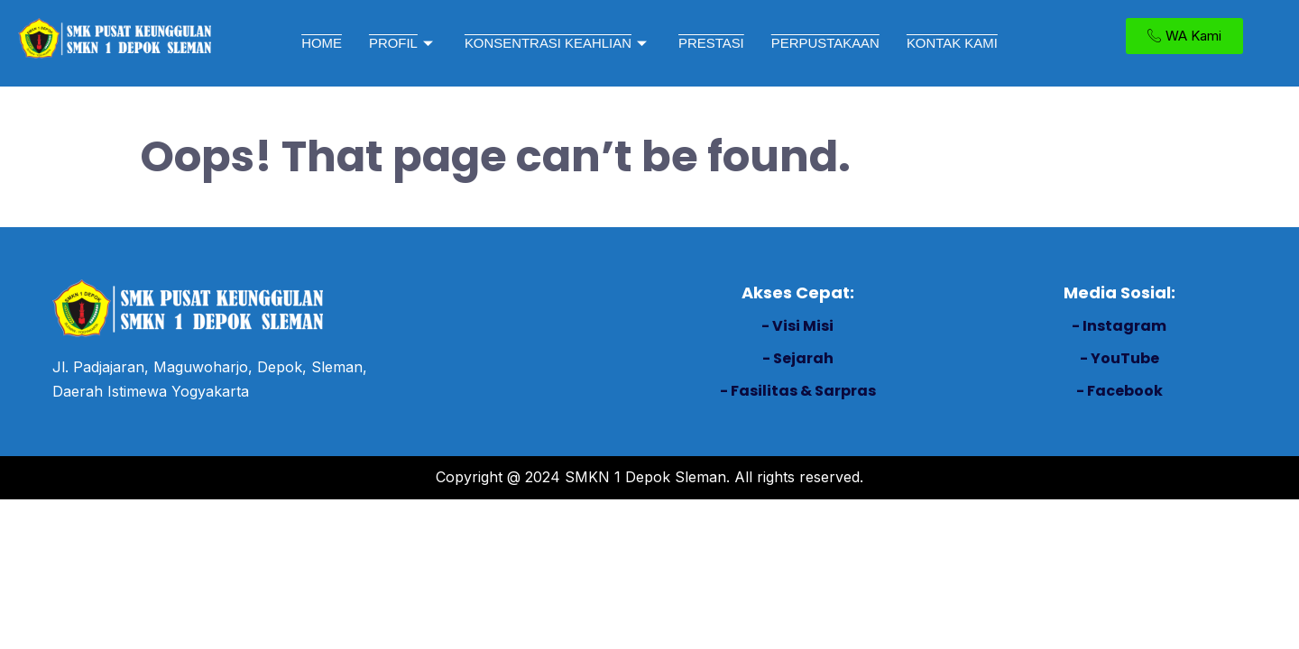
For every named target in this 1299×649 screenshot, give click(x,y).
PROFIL (402, 42)
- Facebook (1119, 390)
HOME (320, 42)
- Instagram (1119, 325)
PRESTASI (711, 42)
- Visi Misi (797, 325)
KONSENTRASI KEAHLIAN (557, 42)
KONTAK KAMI (953, 42)
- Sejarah (798, 358)
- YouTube (1119, 358)
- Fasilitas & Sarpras (798, 390)
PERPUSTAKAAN (825, 42)
